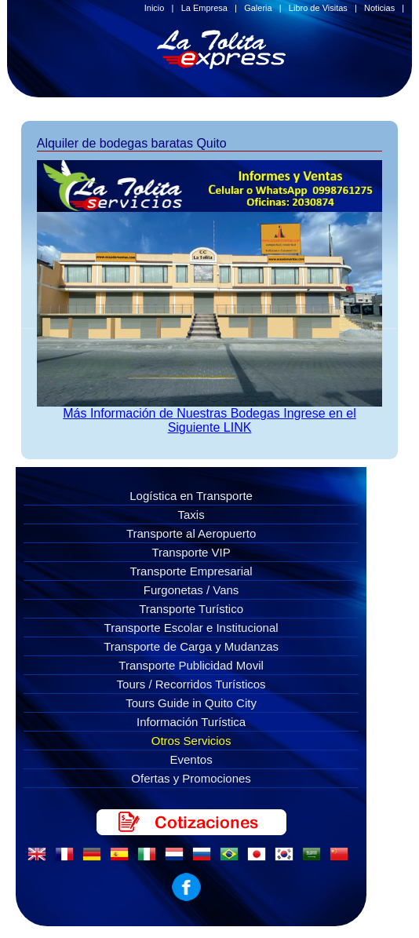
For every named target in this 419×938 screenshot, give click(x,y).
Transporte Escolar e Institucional (191, 627)
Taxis (191, 514)
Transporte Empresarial (191, 571)
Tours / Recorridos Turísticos (191, 684)
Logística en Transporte (191, 495)
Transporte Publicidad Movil (191, 665)
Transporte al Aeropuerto (191, 533)
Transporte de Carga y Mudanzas (191, 646)
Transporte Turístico (191, 608)
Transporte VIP (190, 552)
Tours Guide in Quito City (191, 703)
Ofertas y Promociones (191, 778)
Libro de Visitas (318, 8)
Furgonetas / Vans (191, 590)
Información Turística (191, 721)
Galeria (257, 8)
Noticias (379, 8)
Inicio (154, 8)
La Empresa (204, 8)
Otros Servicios (191, 740)
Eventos (190, 759)
